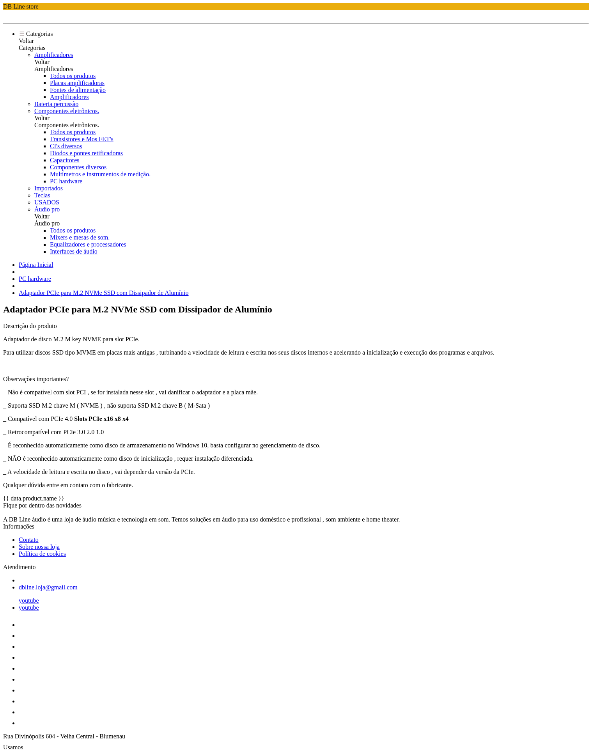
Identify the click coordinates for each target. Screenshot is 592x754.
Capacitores (65, 160)
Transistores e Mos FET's (81, 139)
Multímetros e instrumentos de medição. (100, 174)
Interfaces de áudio (73, 251)
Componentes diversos (78, 167)
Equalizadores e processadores (88, 244)
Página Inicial (36, 264)
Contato (29, 539)
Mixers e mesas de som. (80, 237)
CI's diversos (66, 146)
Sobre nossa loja (39, 546)
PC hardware (66, 181)
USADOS (46, 202)
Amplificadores (53, 54)
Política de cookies (42, 553)
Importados (48, 188)
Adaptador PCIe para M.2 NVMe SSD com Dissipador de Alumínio (104, 292)
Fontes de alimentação (78, 90)
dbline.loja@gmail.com (48, 587)
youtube (29, 600)
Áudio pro (47, 209)
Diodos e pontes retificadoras (86, 153)
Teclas (42, 195)
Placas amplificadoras (77, 83)
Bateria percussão (56, 104)
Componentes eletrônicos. (66, 111)
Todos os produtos (73, 76)
